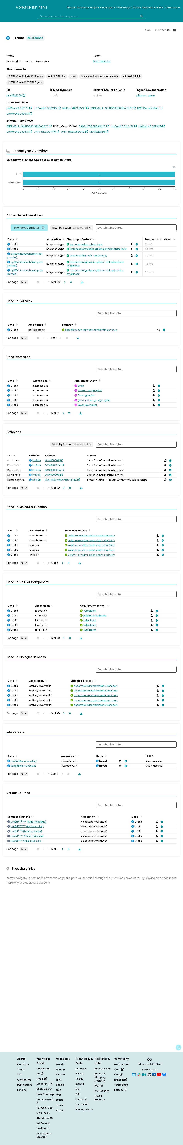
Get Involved (121, 1064)
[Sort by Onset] (174, 238)
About (71, 7)
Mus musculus (102, 61)
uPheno (60, 1074)
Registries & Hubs (152, 7)
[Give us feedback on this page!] (178, 1047)
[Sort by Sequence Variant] (32, 816)
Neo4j (42, 1078)
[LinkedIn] (154, 1074)
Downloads (43, 1068)
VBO (58, 1095)
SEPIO (59, 1105)
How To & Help (45, 1094)
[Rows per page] (24, 282)
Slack (119, 1069)
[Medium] (144, 1074)
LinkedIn (120, 1079)
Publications (24, 1084)
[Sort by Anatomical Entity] (99, 380)
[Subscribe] (134, 1074)
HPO (58, 1079)
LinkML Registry (100, 1097)
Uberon (60, 1069)
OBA (58, 1090)
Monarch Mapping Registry (100, 1077)
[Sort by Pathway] (75, 324)
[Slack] (139, 1074)
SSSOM (79, 1084)
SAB (19, 1074)
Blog (118, 1074)
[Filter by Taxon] (71, 227)
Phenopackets (84, 1109)
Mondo (60, 1064)
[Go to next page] (64, 282)
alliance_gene (145, 95)
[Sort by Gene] (16, 238)
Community (172, 7)
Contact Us (24, 1079)
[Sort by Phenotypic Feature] (93, 238)
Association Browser (44, 1135)
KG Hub (99, 1085)
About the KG (45, 1118)
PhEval (79, 1073)
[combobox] (91, 16)
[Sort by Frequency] (160, 238)
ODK (77, 1094)
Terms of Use (44, 1108)
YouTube (121, 1084)
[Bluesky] (164, 1074)
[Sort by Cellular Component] (108, 605)
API (40, 1073)
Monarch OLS (102, 1068)
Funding (22, 1090)
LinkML (79, 1078)
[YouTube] (159, 1074)
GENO (59, 1100)
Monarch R (44, 1084)
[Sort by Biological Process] (95, 680)
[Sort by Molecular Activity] (89, 530)
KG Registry (102, 1091)
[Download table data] (81, 282)
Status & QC (44, 1089)
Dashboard (43, 1128)
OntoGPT (80, 1099)
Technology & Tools (128, 7)
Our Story (23, 1064)
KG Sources (43, 1123)
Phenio (60, 1084)
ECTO (59, 1110)
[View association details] (136, 244)
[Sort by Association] (63, 238)
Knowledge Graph (88, 7)
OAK (77, 1089)
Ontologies (107, 7)
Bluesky (120, 1090)
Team (20, 1069)
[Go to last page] (70, 282)
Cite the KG (44, 1113)
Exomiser (80, 1068)
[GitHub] (149, 1074)
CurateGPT (82, 1104)
